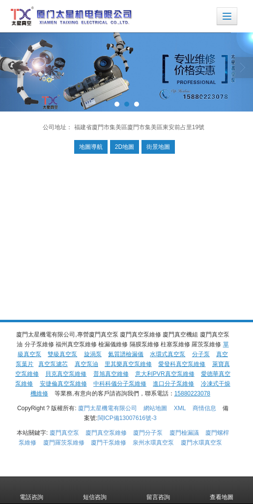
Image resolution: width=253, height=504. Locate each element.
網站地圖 (155, 408)
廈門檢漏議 (184, 432)
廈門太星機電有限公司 (107, 408)
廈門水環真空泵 (201, 442)
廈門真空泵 (64, 432)
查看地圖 (221, 490)
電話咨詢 (31, 490)
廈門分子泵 (148, 432)
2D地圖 (124, 146)
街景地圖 (158, 146)
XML (180, 408)
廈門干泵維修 (108, 442)
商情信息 (204, 408)
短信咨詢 (95, 490)
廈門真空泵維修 (106, 432)
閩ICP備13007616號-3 (127, 418)
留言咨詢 (158, 490)
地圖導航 (91, 146)
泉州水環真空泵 (153, 442)
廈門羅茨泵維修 (63, 442)
